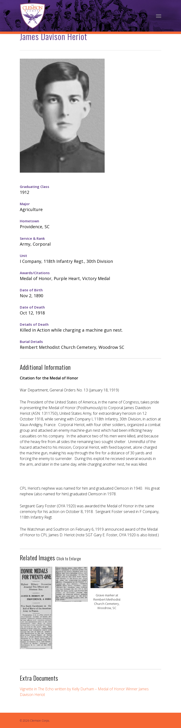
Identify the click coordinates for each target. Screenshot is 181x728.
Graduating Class (34, 186)
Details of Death (34, 324)
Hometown (29, 221)
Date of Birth (31, 290)
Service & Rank (32, 238)
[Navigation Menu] (158, 15)
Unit (23, 255)
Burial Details (31, 341)
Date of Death (32, 307)
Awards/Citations (35, 272)
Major (25, 203)
